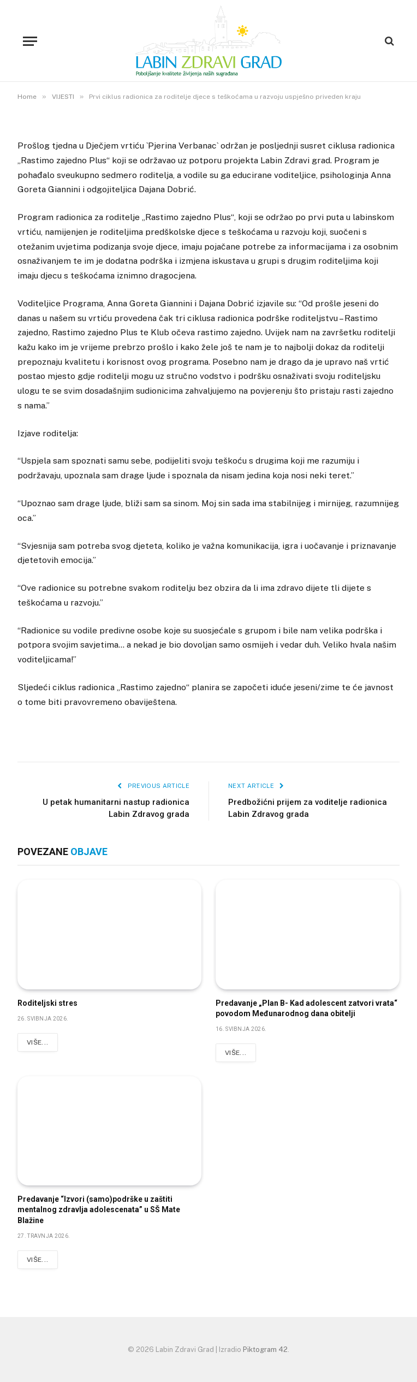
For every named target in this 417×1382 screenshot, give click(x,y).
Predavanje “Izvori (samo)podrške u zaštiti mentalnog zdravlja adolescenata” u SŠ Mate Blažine (98, 1209)
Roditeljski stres (47, 1003)
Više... (38, 1042)
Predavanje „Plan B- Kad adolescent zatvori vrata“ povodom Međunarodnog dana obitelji (306, 1008)
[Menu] (30, 41)
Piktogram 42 (265, 1349)
